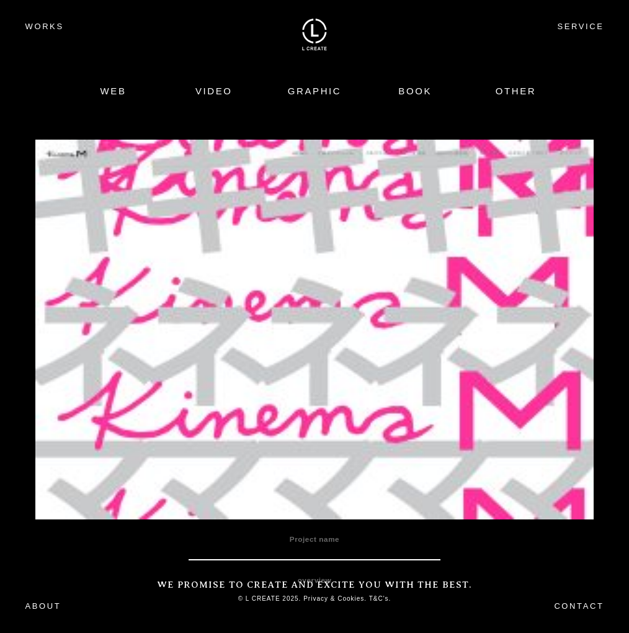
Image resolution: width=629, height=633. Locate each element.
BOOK (415, 91)
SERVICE (580, 26)
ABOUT (43, 606)
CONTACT (579, 606)
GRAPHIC (315, 91)
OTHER (516, 91)
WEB (113, 91)
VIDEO (214, 91)
